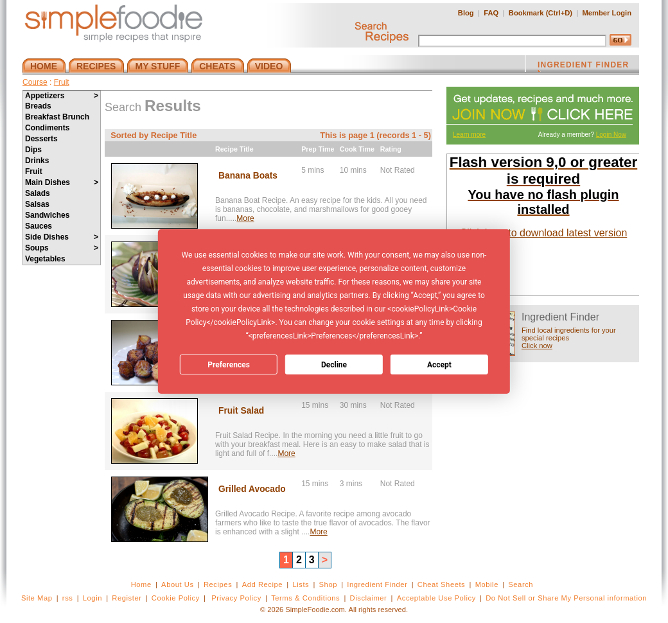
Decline (334, 364)
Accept (439, 364)
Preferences (228, 364)
